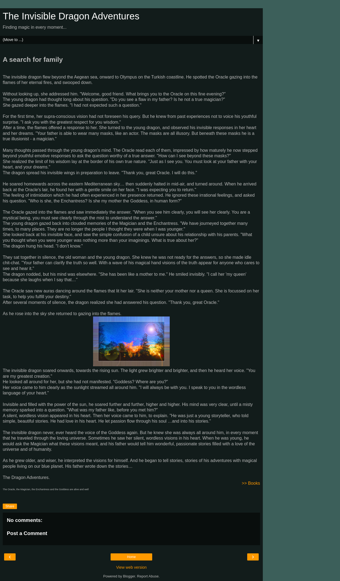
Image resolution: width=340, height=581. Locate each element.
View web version (131, 567)
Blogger (129, 576)
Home (131, 557)
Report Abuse (148, 576)
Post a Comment (27, 533)
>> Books (251, 483)
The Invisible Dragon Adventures (71, 16)
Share (9, 506)
